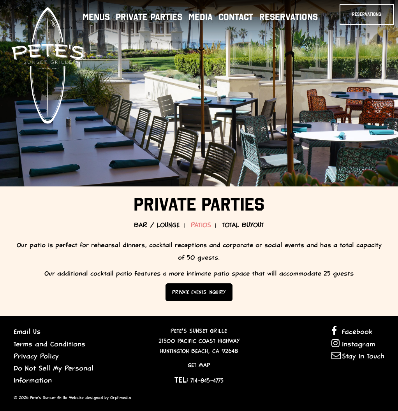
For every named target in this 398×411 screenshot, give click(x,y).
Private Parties (149, 17)
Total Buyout (243, 225)
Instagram (353, 343)
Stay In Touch (357, 355)
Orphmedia (120, 397)
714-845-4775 (207, 381)
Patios (201, 225)
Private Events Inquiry (199, 292)
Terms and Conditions (49, 344)
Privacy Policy (36, 356)
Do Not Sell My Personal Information (53, 374)
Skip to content (19, 36)
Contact (235, 17)
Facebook (351, 331)
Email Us (27, 331)
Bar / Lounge (157, 225)
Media (200, 17)
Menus (96, 17)
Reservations (288, 17)
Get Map (199, 365)
